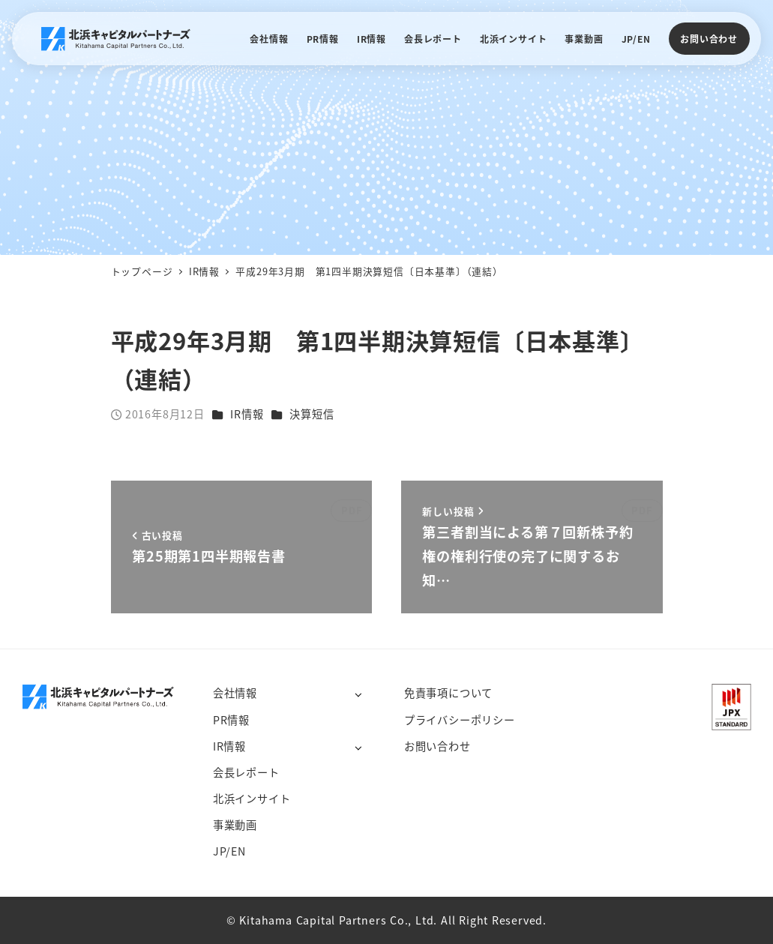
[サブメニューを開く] (358, 694)
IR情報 (246, 413)
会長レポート (246, 772)
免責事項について (448, 692)
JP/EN (229, 851)
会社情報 (235, 692)
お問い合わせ (709, 38)
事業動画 (235, 824)
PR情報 (231, 719)
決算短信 (311, 413)
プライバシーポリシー (459, 719)
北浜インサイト (252, 798)
